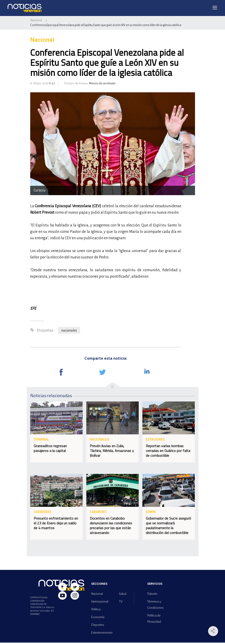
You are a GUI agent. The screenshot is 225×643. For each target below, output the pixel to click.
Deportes (97, 625)
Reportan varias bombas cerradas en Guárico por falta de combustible (168, 451)
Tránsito (152, 594)
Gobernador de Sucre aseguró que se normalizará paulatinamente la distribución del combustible (168, 526)
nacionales (69, 331)
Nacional (36, 20)
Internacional (99, 602)
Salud (122, 594)
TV (120, 602)
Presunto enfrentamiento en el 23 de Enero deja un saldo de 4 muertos (56, 523)
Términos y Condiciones (155, 605)
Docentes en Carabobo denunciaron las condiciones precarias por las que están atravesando (111, 526)
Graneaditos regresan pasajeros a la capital (50, 449)
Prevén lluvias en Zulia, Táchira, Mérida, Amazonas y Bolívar (112, 451)
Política (95, 609)
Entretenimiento (101, 633)
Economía (97, 617)
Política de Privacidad (154, 619)
